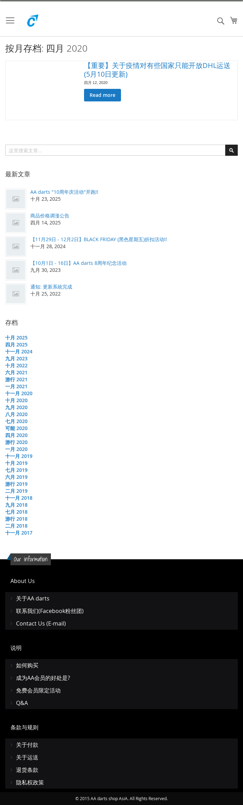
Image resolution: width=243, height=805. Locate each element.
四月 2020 (16, 435)
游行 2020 (16, 442)
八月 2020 (16, 414)
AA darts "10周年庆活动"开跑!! (64, 192)
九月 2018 (16, 504)
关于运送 (27, 757)
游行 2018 (16, 518)
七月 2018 (16, 511)
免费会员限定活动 (38, 690)
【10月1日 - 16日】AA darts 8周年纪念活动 (78, 263)
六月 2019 (16, 477)
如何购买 (27, 665)
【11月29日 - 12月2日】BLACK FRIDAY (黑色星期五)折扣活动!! (98, 239)
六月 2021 (16, 372)
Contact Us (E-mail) (41, 623)
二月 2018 (16, 525)
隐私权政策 (30, 782)
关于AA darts (33, 598)
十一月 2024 (18, 351)
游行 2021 (16, 379)
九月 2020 (16, 407)
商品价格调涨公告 (49, 215)
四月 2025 (16, 344)
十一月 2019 (18, 456)
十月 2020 (16, 400)
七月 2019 (16, 470)
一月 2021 (16, 386)
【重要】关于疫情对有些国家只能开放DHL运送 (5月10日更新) (157, 70)
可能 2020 (16, 428)
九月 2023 (16, 358)
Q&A (22, 703)
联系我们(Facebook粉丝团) (50, 611)
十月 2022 (16, 365)
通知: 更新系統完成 (51, 286)
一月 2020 (16, 449)
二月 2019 (16, 491)
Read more (102, 95)
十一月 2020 (18, 393)
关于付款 (27, 745)
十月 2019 (16, 463)
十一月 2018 (18, 498)
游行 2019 (16, 484)
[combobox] (121, 150)
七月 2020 (16, 421)
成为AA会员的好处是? (43, 678)
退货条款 (27, 770)
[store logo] (48, 22)
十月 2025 (16, 337)
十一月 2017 (18, 532)
